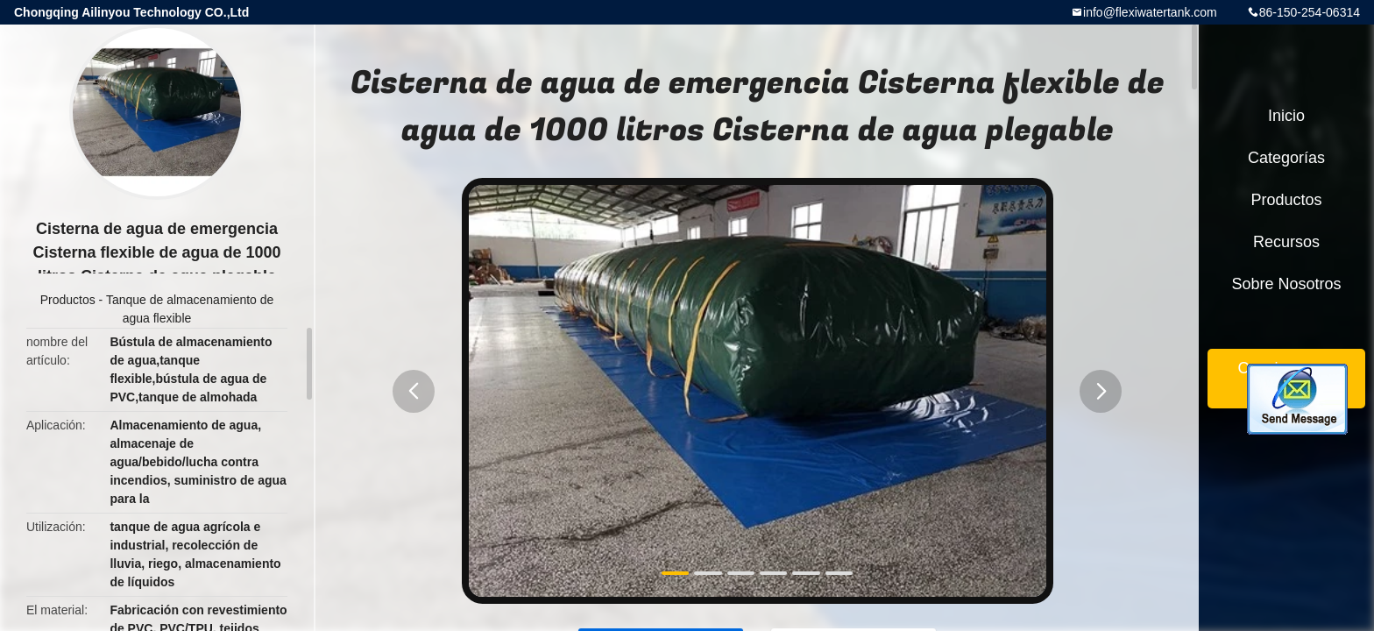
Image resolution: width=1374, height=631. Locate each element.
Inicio (1286, 115)
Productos (68, 300)
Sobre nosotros (1286, 284)
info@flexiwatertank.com (1150, 12)
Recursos (1286, 242)
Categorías (1286, 158)
